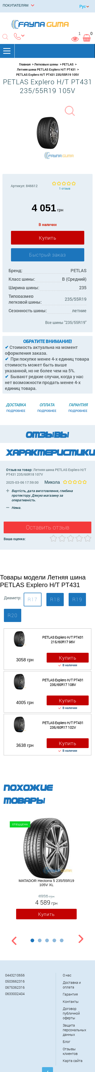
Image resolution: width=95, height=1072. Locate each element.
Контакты (71, 1001)
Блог (66, 1041)
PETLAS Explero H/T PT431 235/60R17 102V (63, 725)
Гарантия (70, 994)
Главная (25, 64)
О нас (67, 975)
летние (79, 310)
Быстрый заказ (47, 255)
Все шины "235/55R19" (65, 322)
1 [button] (32, 940)
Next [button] (80, 940)
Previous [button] (13, 940)
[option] (46, 870)
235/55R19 (75, 299)
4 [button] (54, 940)
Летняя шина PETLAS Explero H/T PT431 (46, 69)
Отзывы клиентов (70, 1051)
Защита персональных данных (74, 1030)
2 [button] (40, 940)
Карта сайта (73, 1060)
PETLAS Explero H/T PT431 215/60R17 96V (63, 639)
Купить (47, 238)
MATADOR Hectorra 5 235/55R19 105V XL (46, 883)
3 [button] (47, 940)
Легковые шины (46, 64)
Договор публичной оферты (71, 1013)
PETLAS (68, 64)
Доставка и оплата (72, 984)
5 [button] (61, 940)
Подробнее (15, 410)
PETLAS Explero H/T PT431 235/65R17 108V (63, 682)
